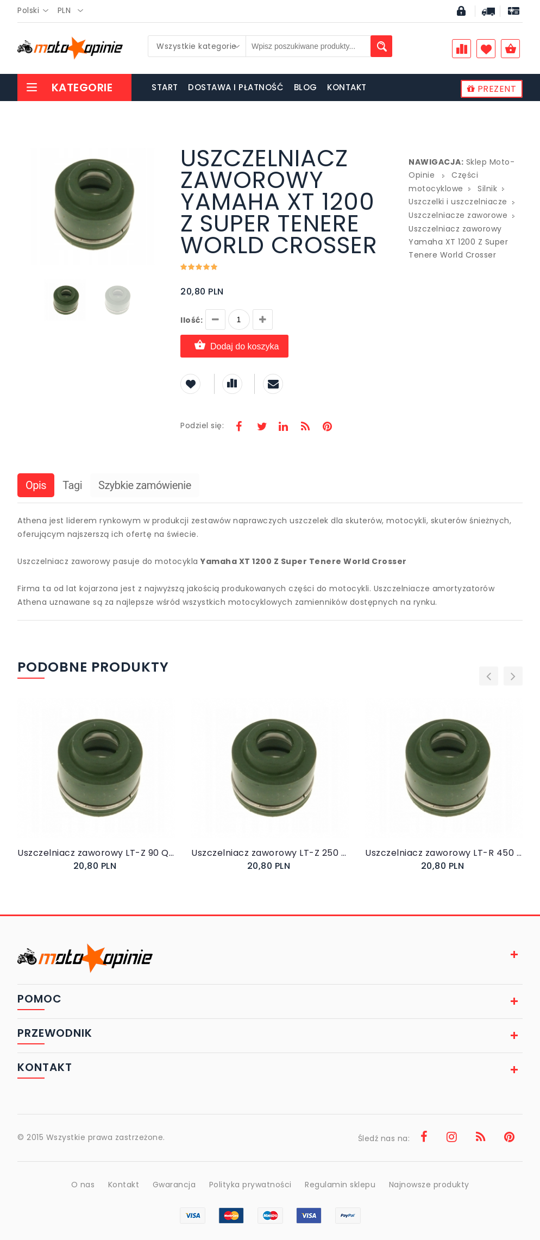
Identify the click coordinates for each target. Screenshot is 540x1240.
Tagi (72, 485)
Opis (36, 485)
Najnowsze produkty (429, 1184)
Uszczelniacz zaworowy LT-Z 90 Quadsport (96, 853)
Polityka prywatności (250, 1184)
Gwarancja (174, 1184)
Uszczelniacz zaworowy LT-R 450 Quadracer (444, 853)
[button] (154, 149)
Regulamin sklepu (340, 1184)
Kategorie (69, 87)
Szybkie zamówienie (144, 485)
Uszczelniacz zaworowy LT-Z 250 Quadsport (270, 853)
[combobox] (36, 11)
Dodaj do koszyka (234, 346)
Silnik (487, 188)
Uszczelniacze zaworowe (458, 215)
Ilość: (191, 320)
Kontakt (124, 1184)
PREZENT (492, 89)
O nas (83, 1184)
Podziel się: (202, 425)
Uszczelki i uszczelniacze (458, 201)
